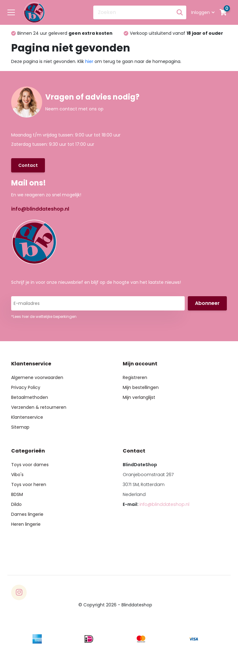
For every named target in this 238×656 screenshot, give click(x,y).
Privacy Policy (25, 387)
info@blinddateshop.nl (40, 208)
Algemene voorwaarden (37, 377)
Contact (28, 165)
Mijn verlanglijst (139, 397)
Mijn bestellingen (141, 387)
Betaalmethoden (29, 397)
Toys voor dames (30, 465)
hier (89, 61)
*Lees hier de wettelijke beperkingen (44, 316)
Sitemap (20, 427)
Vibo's (17, 474)
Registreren (135, 377)
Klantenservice (27, 417)
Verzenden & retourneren (38, 407)
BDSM (17, 494)
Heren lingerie (26, 524)
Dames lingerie (27, 514)
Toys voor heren (28, 484)
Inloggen (203, 12)
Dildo (16, 504)
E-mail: (156, 504)
